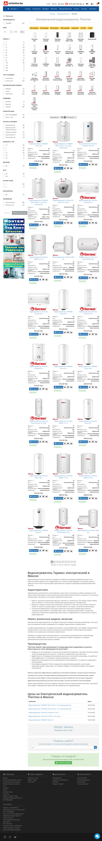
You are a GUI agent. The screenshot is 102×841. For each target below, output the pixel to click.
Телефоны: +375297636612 (10, 808)
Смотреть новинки (63, 763)
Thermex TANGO (81, 65)
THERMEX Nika (92, 52)
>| (74, 562)
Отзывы (84, 9)
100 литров (65, 28)
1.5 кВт (83, 28)
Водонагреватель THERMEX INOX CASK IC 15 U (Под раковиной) (63, 146)
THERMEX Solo (80, 52)
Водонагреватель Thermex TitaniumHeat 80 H (88, 258)
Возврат (46, 9)
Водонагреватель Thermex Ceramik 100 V (88, 313)
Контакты (93, 9)
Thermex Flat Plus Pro (92, 93)
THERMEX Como (46, 65)
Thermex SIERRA (34, 52)
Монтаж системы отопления (11, 784)
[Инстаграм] (5, 837)
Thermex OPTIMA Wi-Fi (34, 79)
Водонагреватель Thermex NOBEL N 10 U (63, 477)
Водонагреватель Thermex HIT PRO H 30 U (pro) (63, 201)
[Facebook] (10, 837)
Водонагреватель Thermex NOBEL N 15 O (39, 258)
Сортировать (55, 117)
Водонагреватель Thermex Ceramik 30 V (39, 367)
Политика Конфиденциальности (12, 798)
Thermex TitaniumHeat (57, 79)
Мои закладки (81, 782)
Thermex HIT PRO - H (69, 65)
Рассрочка (36, 9)
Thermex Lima (58, 52)
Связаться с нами (33, 778)
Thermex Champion (34, 65)
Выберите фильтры (19, 213)
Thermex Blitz (46, 52)
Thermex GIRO (92, 79)
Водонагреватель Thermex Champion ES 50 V (88, 145)
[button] (98, 4)
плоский (74, 28)
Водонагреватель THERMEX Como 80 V (63, 313)
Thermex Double (46, 40)
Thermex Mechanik (80, 93)
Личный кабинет (82, 778)
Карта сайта (31, 782)
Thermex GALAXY (58, 40)
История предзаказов (83, 780)
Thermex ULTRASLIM (46, 93)
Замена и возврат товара (10, 796)
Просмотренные (65, 9)
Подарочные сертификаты (60, 780)
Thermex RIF (92, 39)
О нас (48, 4)
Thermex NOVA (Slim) (81, 79)
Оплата (54, 4)
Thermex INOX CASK (69, 40)
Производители (57, 778)
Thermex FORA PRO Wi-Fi (92, 65)
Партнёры (55, 782)
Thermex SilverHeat (45, 79)
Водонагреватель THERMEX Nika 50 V (38, 531)
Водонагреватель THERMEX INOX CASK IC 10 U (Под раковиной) (38, 202)
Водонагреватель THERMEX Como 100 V (88, 367)
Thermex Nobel (81, 40)
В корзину (34, 164)
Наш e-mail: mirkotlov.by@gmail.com (13, 814)
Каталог (12, 9)
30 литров (34, 28)
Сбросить (7, 213)
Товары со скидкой (58, 784)
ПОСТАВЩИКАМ (7, 800)
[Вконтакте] (15, 837)
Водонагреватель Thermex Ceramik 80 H (88, 201)
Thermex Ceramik (34, 93)
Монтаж (54, 9)
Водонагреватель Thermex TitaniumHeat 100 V (63, 531)
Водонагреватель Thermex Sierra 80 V (88, 422)
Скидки (27, 9)
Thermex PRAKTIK (69, 93)
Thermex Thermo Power (69, 79)
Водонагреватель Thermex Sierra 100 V (39, 477)
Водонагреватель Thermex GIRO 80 (88, 531)
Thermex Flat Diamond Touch (34, 107)
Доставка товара (8, 792)
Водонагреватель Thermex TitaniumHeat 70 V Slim (39, 422)
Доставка (61, 4)
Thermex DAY (34, 40)
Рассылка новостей (82, 784)
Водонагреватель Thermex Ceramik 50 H (39, 313)
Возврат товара (32, 780)
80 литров (54, 28)
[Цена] (6, 32)
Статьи (76, 9)
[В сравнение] (46, 164)
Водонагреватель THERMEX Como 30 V (38, 145)
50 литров (44, 28)
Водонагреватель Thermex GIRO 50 (63, 258)
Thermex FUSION (58, 65)
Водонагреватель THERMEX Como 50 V (63, 367)
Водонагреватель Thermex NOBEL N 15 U (63, 422)
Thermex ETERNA (58, 93)
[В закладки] (43, 164)
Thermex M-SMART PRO (69, 52)
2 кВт (90, 28)
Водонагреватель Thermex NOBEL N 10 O (88, 477)
